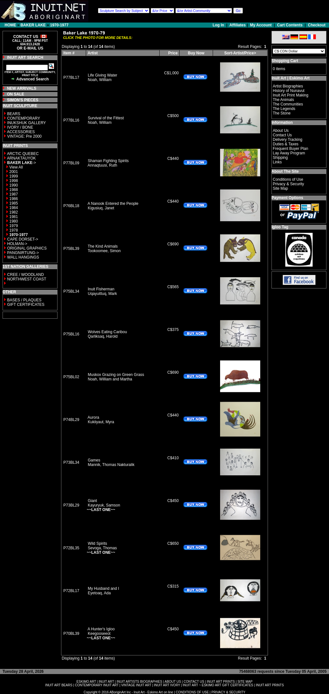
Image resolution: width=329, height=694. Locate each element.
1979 (13, 226)
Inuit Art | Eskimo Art (290, 78)
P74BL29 (71, 419)
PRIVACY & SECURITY (228, 692)
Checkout (316, 25)
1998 (13, 180)
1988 (13, 189)
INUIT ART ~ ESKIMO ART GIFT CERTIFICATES (218, 685)
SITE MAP (245, 681)
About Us (281, 130)
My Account (261, 25)
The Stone (281, 113)
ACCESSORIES (21, 132)
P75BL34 (71, 291)
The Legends (284, 108)
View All (16, 167)
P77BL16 (71, 120)
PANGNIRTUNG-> (23, 253)
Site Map (280, 188)
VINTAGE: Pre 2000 (24, 136)
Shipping (280, 157)
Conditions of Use (288, 179)
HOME (10, 25)
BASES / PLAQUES (24, 300)
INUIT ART (106, 681)
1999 (13, 176)
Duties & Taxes (285, 144)
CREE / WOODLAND (25, 274)
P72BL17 (71, 591)
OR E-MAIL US (30, 48)
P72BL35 (71, 548)
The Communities (288, 104)
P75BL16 (71, 334)
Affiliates (237, 25)
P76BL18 (71, 206)
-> (21, 162)
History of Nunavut (289, 90)
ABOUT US (172, 681)
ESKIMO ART (86, 681)
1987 (13, 194)
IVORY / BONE (20, 127)
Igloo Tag (279, 227)
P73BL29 (71, 505)
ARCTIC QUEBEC (23, 153)
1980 (13, 221)
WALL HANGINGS (23, 257)
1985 (13, 203)
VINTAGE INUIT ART (136, 685)
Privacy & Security (288, 184)
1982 (13, 212)
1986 (13, 198)
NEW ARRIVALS (21, 88)
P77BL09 (71, 163)
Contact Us (282, 135)
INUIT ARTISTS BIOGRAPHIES (139, 681)
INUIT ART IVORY (167, 685)
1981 (13, 217)
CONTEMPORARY (23, 118)
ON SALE (15, 94)
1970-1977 (59, 25)
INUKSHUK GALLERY (26, 123)
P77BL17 (71, 77)
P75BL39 (71, 248)
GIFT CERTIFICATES (25, 304)
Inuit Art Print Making (290, 95)
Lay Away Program (289, 153)
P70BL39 (71, 633)
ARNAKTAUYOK (21, 158)
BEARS (13, 114)
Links (277, 162)
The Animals (283, 99)
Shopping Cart (284, 61)
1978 (13, 230)
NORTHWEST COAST (26, 279)
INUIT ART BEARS (58, 685)
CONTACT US (194, 681)
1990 (13, 185)
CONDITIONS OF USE (192, 692)
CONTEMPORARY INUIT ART (97, 685)
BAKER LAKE (33, 25)
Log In (219, 25)
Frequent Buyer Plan (290, 148)
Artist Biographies (288, 86)
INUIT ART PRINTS (221, 681)
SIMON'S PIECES (23, 100)
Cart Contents (289, 25)
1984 (13, 207)
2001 (13, 171)
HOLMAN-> (17, 244)
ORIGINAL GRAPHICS (27, 248)
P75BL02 (71, 377)
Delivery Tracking (287, 139)
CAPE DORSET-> (22, 239)
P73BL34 (71, 462)
